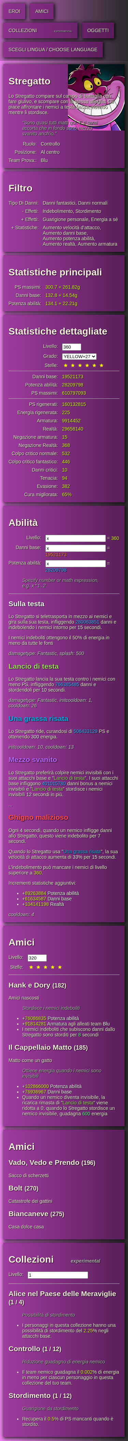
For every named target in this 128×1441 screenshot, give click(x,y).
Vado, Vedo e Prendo (44, 1163)
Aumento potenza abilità (68, 238)
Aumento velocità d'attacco (71, 227)
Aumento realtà (59, 244)
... (11, 805)
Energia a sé (104, 219)
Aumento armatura (97, 244)
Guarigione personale (65, 219)
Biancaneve (28, 1214)
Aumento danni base (64, 233)
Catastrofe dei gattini (30, 1202)
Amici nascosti (24, 998)
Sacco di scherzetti (29, 1176)
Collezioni (31, 1260)
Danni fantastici (59, 203)
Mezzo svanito (33, 760)
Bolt (16, 1189)
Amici (21, 943)
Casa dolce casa (26, 1227)
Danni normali (93, 203)
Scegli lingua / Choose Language (53, 49)
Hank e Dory (30, 986)
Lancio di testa (34, 667)
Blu (44, 160)
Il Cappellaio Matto (40, 1048)
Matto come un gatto (30, 1061)
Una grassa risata (38, 719)
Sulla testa (26, 604)
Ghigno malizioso (38, 818)
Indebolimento (58, 211)
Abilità (23, 522)
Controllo (50, 144)
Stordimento (88, 211)
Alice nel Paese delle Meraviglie (62, 1294)
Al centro (50, 152)
